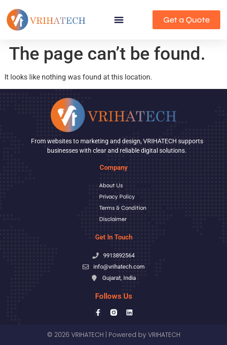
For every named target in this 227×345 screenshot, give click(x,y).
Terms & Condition (122, 208)
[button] (119, 20)
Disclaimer (113, 219)
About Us (111, 185)
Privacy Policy (117, 196)
